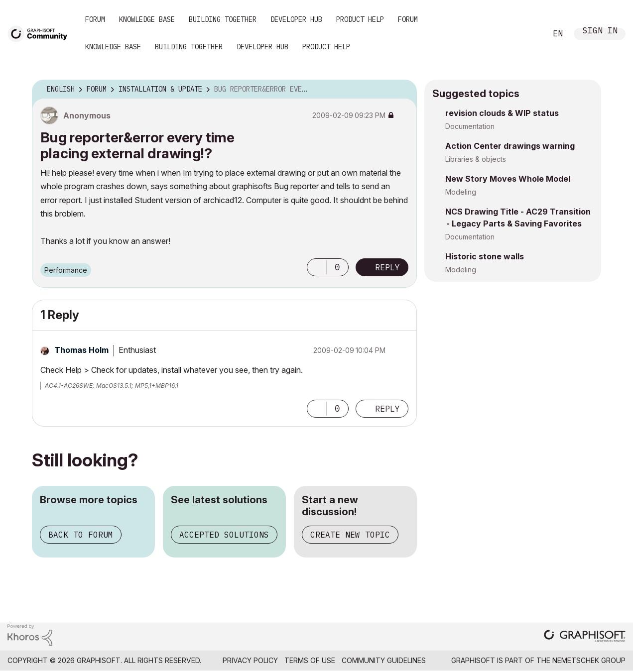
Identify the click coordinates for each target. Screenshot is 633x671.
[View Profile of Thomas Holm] (81, 350)
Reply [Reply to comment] (387, 409)
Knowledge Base (147, 19)
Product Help (360, 19)
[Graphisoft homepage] (585, 637)
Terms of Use (309, 660)
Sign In (600, 31)
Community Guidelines (384, 660)
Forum (95, 19)
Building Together (222, 19)
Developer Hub (296, 19)
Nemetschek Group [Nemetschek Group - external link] (589, 660)
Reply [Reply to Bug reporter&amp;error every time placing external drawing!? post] (387, 267)
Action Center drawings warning (510, 146)
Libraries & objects (475, 159)
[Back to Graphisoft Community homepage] (40, 33)
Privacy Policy (250, 660)
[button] (316, 267)
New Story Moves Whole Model (507, 179)
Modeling (460, 192)
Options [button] (402, 90)
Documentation (470, 126)
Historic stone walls (484, 256)
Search (528, 33)
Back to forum (80, 535)
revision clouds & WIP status (502, 113)
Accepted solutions (224, 535)
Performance (65, 270)
